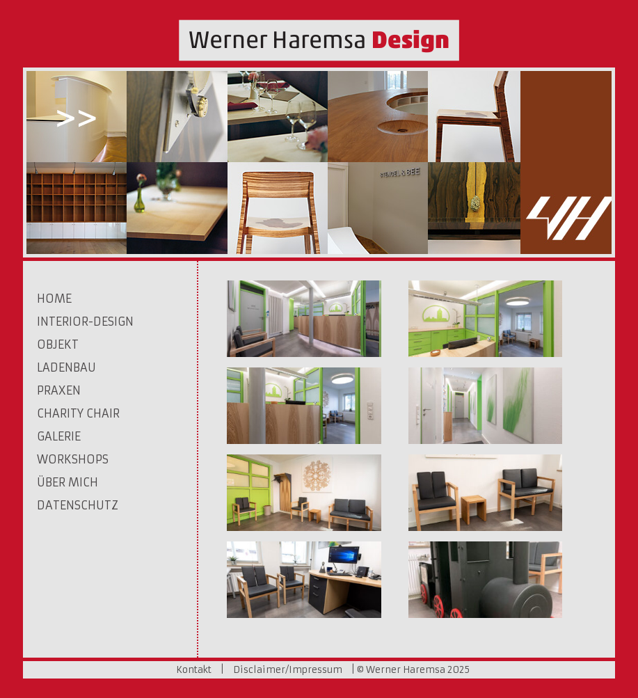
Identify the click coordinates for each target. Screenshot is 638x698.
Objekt (58, 344)
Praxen (59, 390)
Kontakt (194, 670)
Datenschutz (77, 505)
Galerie (59, 436)
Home (54, 299)
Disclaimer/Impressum (287, 670)
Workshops (73, 459)
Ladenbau (66, 367)
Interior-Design (85, 321)
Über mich (67, 482)
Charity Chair (78, 413)
